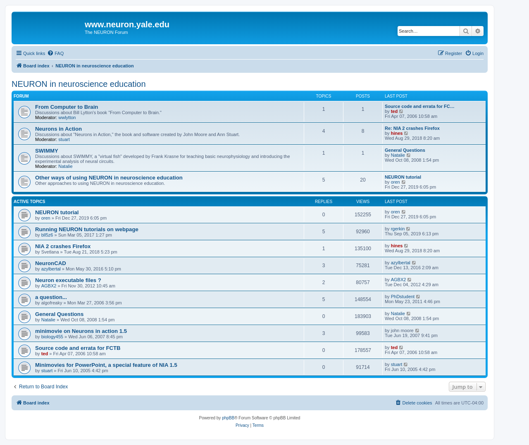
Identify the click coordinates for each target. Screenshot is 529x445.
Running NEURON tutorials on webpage (86, 229)
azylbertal (51, 268)
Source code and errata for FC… (420, 106)
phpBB (228, 418)
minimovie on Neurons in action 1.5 (81, 331)
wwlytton (67, 117)
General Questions (405, 150)
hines (397, 133)
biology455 (52, 336)
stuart (64, 139)
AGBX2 (49, 285)
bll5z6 (47, 234)
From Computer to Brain (66, 107)
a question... (51, 297)
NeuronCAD (50, 263)
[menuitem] (55, 53)
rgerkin (398, 228)
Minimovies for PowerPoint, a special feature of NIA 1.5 (106, 365)
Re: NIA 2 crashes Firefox (412, 128)
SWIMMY (46, 151)
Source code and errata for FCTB (78, 348)
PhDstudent (403, 296)
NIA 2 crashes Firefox (63, 246)
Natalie (65, 166)
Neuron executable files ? (68, 280)
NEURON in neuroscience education (79, 84)
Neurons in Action (58, 129)
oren (395, 181)
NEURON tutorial (403, 177)
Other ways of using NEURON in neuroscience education (109, 178)
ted (394, 111)
